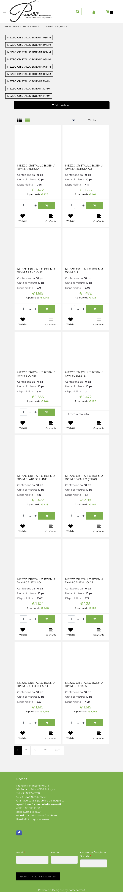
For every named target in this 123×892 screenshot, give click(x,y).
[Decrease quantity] (30, 205)
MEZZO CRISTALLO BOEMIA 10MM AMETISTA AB (84, 167)
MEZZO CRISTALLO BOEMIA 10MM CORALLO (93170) (84, 477)
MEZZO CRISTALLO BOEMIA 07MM (29, 66)
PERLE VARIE (11, 26)
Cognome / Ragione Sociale (93, 854)
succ (57, 750)
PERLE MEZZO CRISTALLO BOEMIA (45, 26)
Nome (56, 852)
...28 (45, 750)
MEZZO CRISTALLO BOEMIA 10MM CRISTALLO (36, 581)
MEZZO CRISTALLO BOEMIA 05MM (29, 52)
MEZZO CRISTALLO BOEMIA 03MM (29, 37)
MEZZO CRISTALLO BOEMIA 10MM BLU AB (36, 374)
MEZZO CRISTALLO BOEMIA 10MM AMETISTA (36, 167)
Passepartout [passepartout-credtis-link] (77, 890)
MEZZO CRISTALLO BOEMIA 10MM (28, 81)
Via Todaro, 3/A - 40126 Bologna (35, 789)
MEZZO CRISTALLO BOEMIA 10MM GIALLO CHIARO (36, 684)
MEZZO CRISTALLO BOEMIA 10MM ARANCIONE (36, 271)
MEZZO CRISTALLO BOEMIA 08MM (29, 74)
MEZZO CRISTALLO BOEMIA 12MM (28, 88)
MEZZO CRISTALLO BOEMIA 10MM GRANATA (84, 684)
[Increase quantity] (35, 205)
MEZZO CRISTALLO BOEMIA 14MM (28, 95)
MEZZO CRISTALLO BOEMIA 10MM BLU (84, 271)
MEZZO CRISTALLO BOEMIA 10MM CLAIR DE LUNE (36, 477)
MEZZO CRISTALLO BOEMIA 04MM (29, 44)
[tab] (21, 120)
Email (20, 852)
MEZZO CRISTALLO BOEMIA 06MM (29, 59)
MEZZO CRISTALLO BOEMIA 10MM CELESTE (84, 374)
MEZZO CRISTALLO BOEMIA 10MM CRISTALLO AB (84, 581)
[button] (38, 876)
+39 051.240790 (30, 793)
